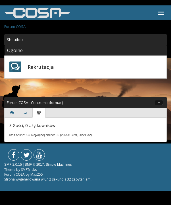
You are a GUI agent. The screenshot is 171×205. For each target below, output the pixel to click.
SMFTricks (29, 169)
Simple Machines (59, 165)
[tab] (12, 113)
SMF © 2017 (34, 165)
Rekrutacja (41, 66)
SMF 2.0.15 (13, 165)
